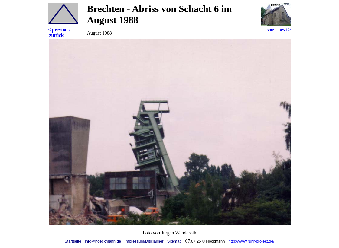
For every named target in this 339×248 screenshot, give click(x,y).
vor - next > (279, 29)
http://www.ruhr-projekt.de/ (252, 241)
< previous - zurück (60, 32)
